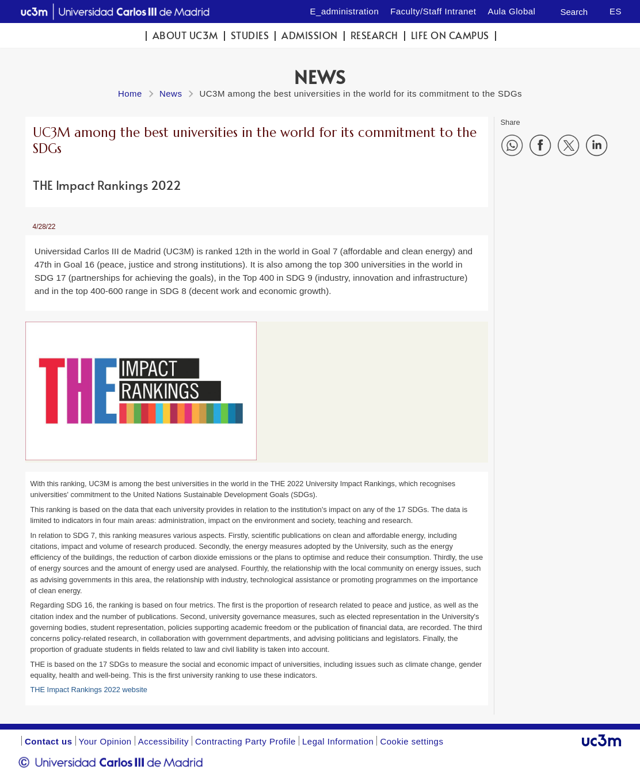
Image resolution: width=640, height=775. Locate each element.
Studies (250, 35)
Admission (309, 35)
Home (130, 93)
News (170, 93)
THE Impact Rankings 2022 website (88, 689)
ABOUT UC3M (185, 35)
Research (374, 35)
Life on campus (450, 35)
